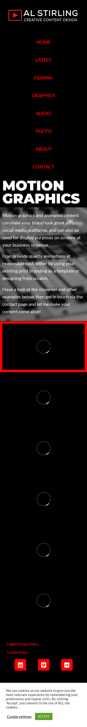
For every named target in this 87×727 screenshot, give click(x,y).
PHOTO (43, 131)
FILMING (43, 77)
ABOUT (43, 149)
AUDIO (43, 113)
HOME (43, 42)
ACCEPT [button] (44, 716)
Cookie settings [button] (19, 717)
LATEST (43, 60)
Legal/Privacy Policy (23, 644)
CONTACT (43, 166)
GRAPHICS (43, 95)
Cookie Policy (17, 652)
